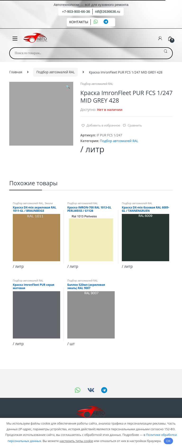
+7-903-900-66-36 (76, 11)
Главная (15, 72)
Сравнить (135, 125)
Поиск (165, 53)
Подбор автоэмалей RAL (55, 72)
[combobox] (84, 53)
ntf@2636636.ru (107, 11)
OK (168, 441)
